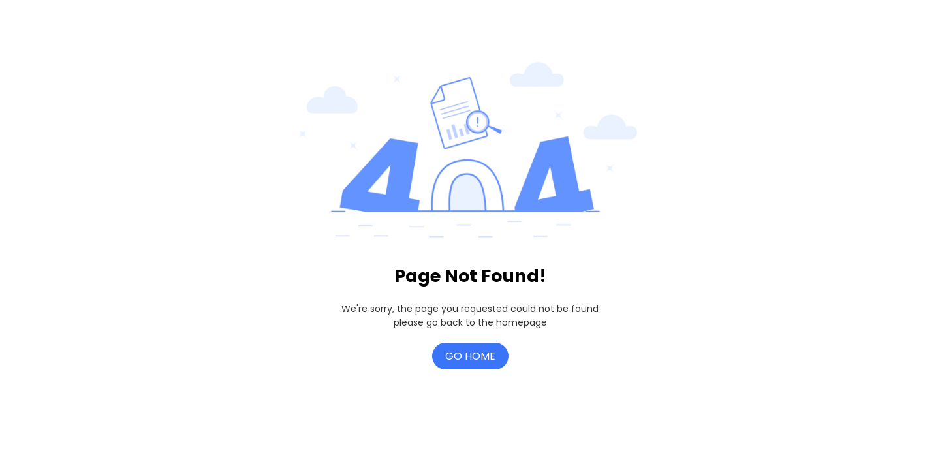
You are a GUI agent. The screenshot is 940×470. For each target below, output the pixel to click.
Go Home (470, 356)
